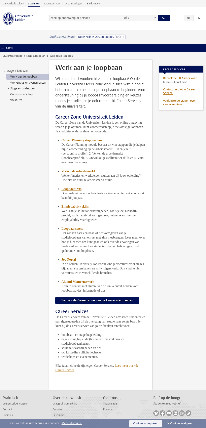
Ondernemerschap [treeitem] (21, 94)
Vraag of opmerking (65, 403)
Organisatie (110, 403)
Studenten (34, 3)
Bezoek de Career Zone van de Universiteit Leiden (97, 300)
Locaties (8, 415)
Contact (7, 409)
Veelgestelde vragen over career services (179, 102)
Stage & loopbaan (35, 55)
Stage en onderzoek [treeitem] (20, 89)
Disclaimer (59, 415)
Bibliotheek (93, 3)
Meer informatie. (72, 423)
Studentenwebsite (12, 55)
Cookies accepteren (145, 423)
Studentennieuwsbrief (167, 403)
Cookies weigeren (181, 423)
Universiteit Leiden (13, 3)
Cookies (57, 409)
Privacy (107, 409)
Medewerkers (52, 3)
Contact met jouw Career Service (179, 91)
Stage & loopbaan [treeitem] (16, 71)
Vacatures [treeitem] (16, 100)
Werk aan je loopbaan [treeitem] (24, 77)
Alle (126, 18)
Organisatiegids (74, 3)
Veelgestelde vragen (15, 403)
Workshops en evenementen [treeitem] (28, 83)
